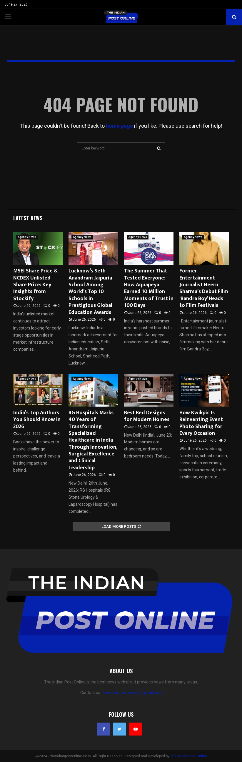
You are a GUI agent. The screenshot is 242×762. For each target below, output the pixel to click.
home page (119, 126)
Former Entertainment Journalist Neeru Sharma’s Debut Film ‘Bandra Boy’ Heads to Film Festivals (203, 288)
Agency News (27, 237)
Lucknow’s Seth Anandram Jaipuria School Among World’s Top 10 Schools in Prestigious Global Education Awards (90, 292)
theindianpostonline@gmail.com (132, 692)
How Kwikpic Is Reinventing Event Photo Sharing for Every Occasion (201, 423)
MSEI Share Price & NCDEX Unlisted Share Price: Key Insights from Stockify (35, 285)
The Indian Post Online (188, 756)
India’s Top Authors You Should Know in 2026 (37, 419)
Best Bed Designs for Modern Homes (146, 416)
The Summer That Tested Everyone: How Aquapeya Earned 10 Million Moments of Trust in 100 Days (148, 288)
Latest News (27, 218)
